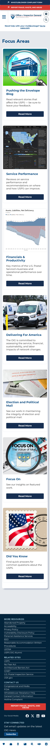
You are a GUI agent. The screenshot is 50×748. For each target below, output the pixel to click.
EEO (6, 639)
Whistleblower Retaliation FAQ (19, 693)
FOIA (6, 689)
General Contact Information (18, 696)
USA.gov (8, 677)
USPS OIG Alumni (13, 652)
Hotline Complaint (13, 699)
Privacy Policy (11, 629)
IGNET (7, 671)
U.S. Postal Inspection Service (18, 674)
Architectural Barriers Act (16, 667)
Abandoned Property (14, 622)
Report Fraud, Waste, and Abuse (25, 7)
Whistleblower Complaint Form (25, 2)
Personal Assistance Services (18, 636)
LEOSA (7, 649)
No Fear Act (10, 664)
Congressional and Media (17, 686)
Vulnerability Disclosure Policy (19, 632)
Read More (25, 114)
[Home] (26, 18)
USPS (7, 661)
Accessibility (10, 626)
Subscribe (11, 734)
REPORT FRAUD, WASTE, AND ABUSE (25, 707)
